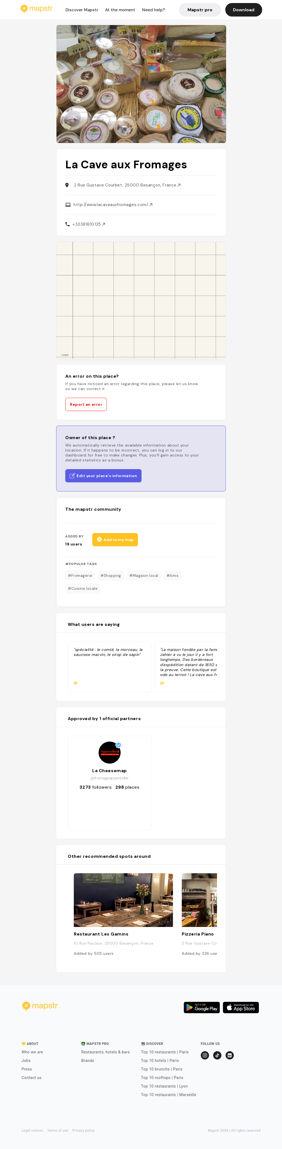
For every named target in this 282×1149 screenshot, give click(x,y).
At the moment (120, 10)
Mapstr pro (200, 10)
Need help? (153, 10)
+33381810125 (88, 224)
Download (243, 10)
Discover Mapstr (82, 10)
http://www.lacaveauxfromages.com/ (113, 204)
